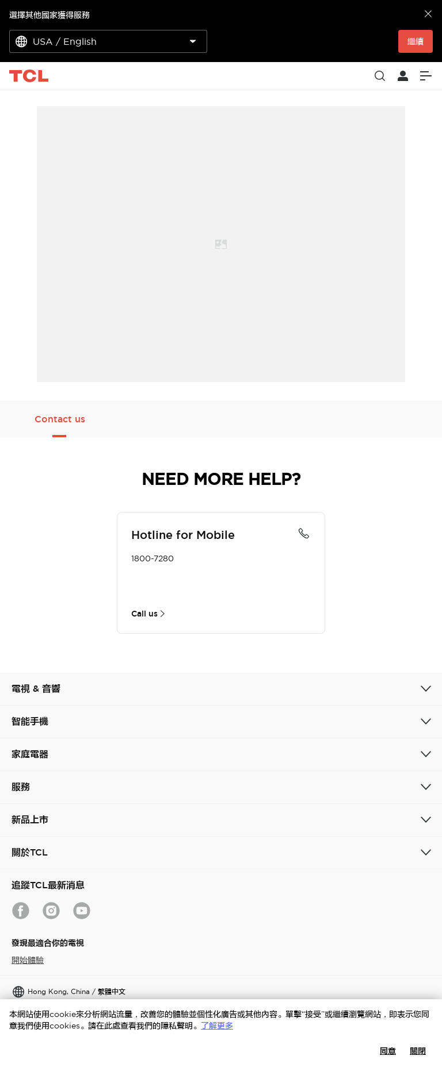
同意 (388, 1051)
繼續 (415, 41)
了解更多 (217, 1025)
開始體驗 (28, 960)
